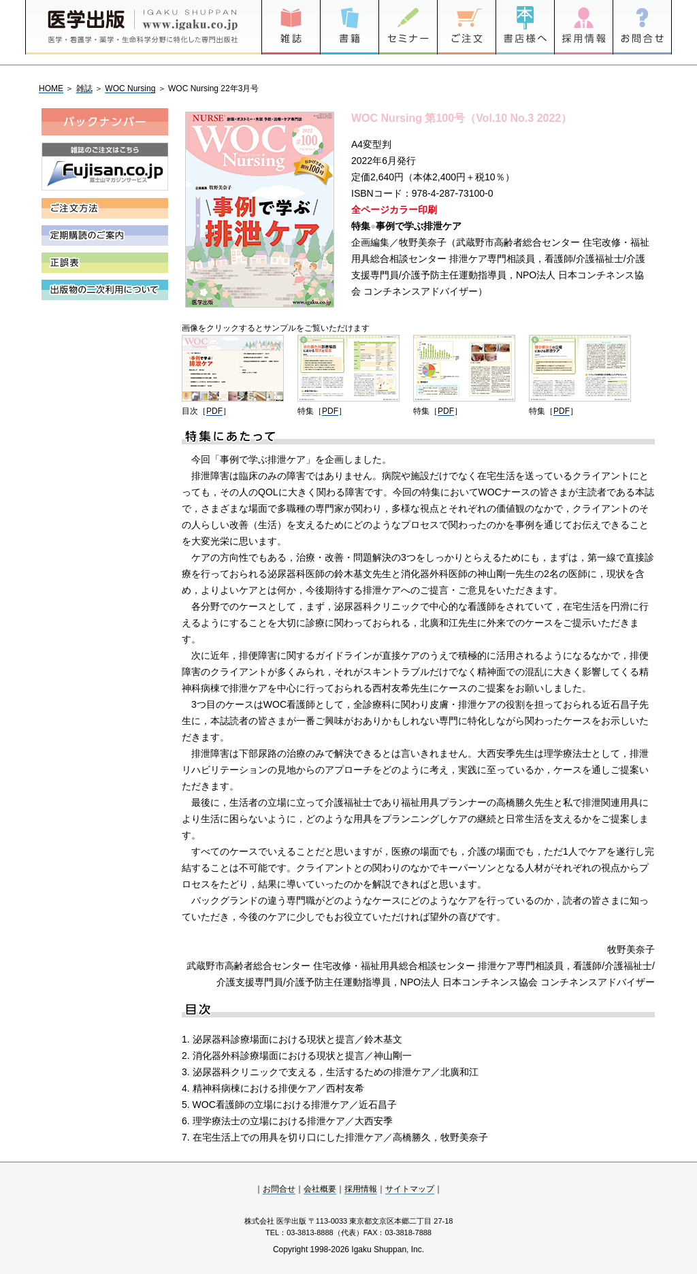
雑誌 (84, 88)
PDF (214, 411)
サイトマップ (409, 1189)
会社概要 (320, 1189)
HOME (51, 88)
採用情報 (360, 1189)
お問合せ (279, 1189)
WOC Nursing (130, 88)
